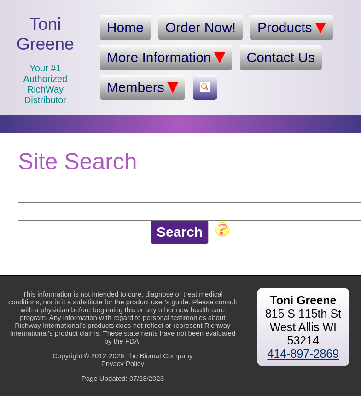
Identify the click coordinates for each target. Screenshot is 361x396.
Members (142, 87)
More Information (166, 57)
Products (291, 27)
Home (125, 27)
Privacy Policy (122, 363)
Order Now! (200, 27)
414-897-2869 (303, 353)
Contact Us (281, 57)
